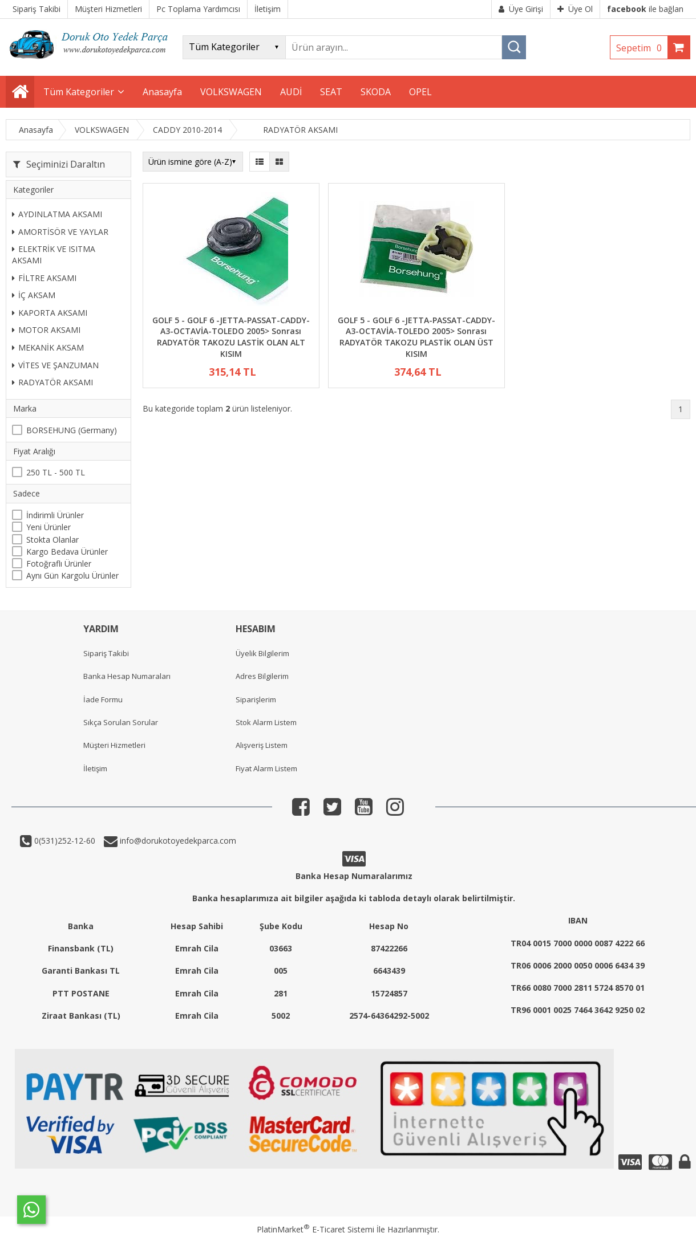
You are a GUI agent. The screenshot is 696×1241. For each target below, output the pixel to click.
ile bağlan (645, 8)
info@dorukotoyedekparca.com (177, 840)
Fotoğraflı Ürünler (58, 563)
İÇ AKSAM (33, 295)
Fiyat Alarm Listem (266, 768)
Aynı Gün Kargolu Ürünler (72, 575)
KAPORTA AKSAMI (49, 312)
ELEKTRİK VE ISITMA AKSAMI (53, 254)
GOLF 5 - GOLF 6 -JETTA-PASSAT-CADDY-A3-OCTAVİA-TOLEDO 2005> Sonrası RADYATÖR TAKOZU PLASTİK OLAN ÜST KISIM (416, 337)
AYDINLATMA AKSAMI (57, 214)
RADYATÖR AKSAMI (52, 382)
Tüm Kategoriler (78, 92)
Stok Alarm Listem (266, 722)
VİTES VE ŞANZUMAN (55, 365)
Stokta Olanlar (52, 539)
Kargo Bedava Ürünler (67, 551)
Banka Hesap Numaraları (127, 676)
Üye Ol (575, 8)
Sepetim (641, 48)
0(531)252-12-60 (63, 840)
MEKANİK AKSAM (48, 347)
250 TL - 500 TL (55, 472)
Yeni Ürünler (48, 527)
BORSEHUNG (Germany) (71, 430)
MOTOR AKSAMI (46, 329)
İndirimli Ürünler (55, 515)
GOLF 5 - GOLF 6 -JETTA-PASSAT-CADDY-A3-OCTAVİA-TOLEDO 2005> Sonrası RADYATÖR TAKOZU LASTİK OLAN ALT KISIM (231, 337)
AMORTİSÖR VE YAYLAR (60, 231)
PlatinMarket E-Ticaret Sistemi (315, 1229)
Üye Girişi (521, 8)
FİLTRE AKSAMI (44, 277)
